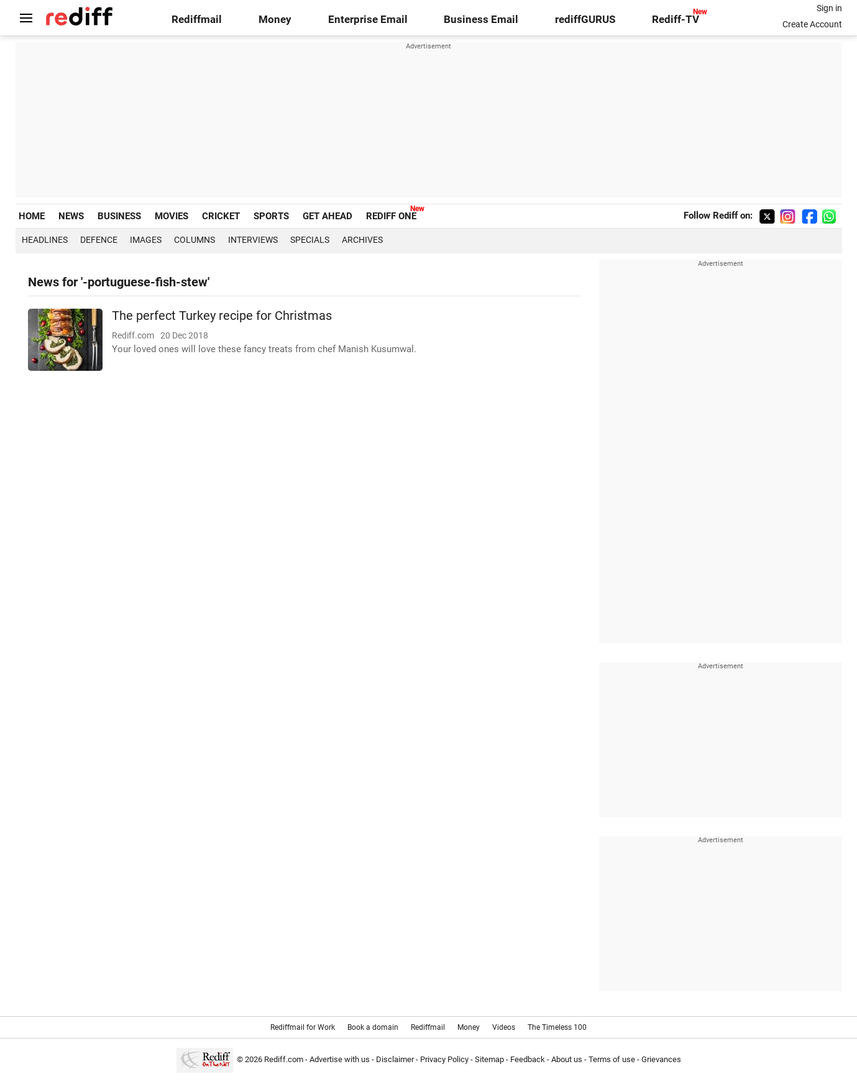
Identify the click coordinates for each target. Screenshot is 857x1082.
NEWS (71, 216)
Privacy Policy (444, 1059)
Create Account (812, 24)
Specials (309, 240)
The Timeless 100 (557, 1027)
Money (275, 19)
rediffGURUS (585, 19)
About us (566, 1059)
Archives (362, 240)
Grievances (661, 1059)
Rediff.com (283, 1059)
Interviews (253, 240)
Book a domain (372, 1027)
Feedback (527, 1059)
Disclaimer (395, 1059)
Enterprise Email (368, 19)
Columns (194, 240)
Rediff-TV (675, 19)
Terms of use (612, 1059)
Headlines (45, 240)
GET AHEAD (327, 216)
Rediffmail (197, 19)
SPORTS (271, 216)
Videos (503, 1027)
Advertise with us (339, 1059)
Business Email (481, 19)
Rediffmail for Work (302, 1027)
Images (146, 240)
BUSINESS (119, 216)
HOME (32, 216)
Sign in (829, 8)
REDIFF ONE (391, 216)
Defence (98, 240)
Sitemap (489, 1059)
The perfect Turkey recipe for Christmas (222, 316)
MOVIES (171, 216)
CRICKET (221, 216)
